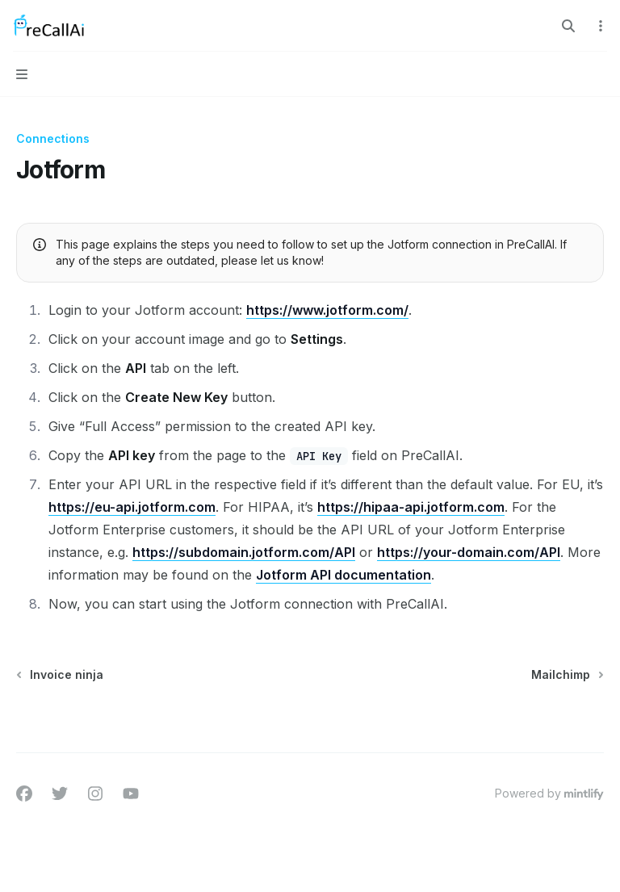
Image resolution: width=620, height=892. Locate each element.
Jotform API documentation (343, 575)
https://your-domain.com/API (468, 552)
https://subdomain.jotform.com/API (243, 552)
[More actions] (599, 26)
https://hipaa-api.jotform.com (411, 507)
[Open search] (568, 26)
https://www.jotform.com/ (327, 310)
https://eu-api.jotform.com (132, 507)
